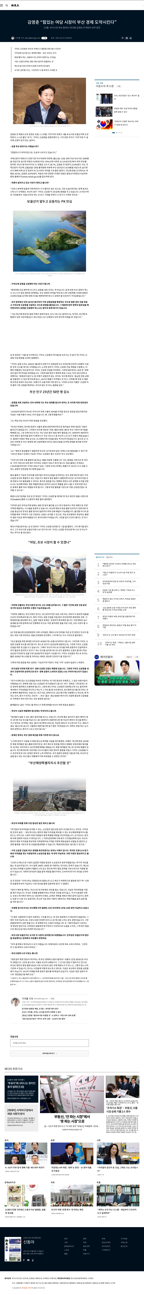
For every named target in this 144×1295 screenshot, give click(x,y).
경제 (84, 1239)
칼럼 (66, 1254)
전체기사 (86, 1254)
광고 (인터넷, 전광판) (26, 1278)
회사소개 (15, 1278)
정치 (66, 1239)
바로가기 (129, 657)
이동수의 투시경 (105, 86)
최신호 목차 (106, 1242)
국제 (84, 1242)
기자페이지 (106, 1250)
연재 (103, 1239)
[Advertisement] (44, 336)
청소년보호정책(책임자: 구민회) (82, 1278)
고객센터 (46, 1278)
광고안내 (124, 1246)
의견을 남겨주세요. (19, 1043)
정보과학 (86, 1246)
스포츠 (66, 1250)
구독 (44, 38)
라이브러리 (106, 1246)
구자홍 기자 (27, 998)
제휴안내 (38, 1278)
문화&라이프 (69, 1246)
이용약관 (53, 1278)
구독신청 (124, 1242)
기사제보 (124, 1239)
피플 (84, 1250)
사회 (66, 1242)
